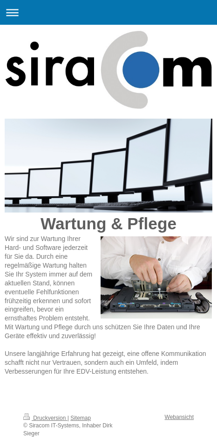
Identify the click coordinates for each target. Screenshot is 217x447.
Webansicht (179, 417)
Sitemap (80, 418)
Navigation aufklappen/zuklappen (108, 12)
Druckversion (45, 418)
